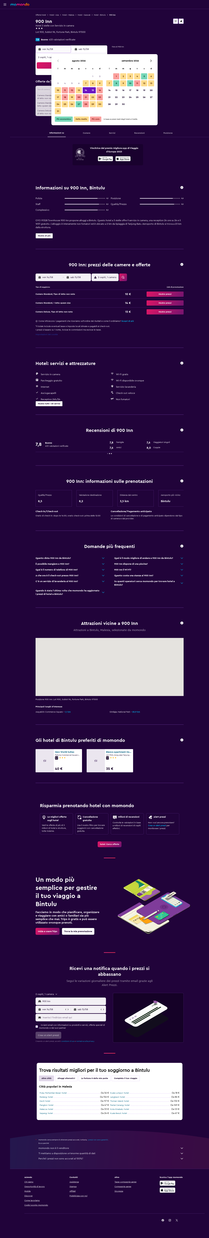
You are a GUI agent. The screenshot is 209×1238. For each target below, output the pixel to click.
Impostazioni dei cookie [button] (47, 334)
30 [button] (99, 104)
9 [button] (99, 83)
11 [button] (65, 90)
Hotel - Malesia (68, 15)
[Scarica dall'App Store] (123, 159)
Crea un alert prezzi (157, 826)
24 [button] (58, 104)
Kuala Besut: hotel (118, 1113)
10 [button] (58, 90)
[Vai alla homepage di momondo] (19, 4)
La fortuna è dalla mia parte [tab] (94, 1078)
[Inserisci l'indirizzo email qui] (73, 1018)
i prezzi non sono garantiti (98, 1140)
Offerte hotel (41, 15)
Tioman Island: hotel (119, 1101)
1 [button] (92, 76)
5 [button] (72, 83)
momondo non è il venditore (111, 1148)
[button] (5, 4)
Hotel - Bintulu (100, 15)
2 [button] (99, 76)
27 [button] (79, 104)
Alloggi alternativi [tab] (66, 1078)
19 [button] (72, 97)
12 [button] (72, 90)
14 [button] (86, 90)
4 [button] (65, 83)
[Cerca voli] (5, 13)
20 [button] (79, 97)
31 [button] (58, 111)
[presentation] (123, 158)
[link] (109, 844)
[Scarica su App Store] (167, 1190)
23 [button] (99, 97)
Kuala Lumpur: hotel (119, 1093)
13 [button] (79, 90)
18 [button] (65, 97)
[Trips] (5, 40)
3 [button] (58, 83)
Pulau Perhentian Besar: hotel (53, 1093)
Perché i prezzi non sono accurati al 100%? (111, 1158)
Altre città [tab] (46, 1078)
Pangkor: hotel (46, 1105)
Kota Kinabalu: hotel (119, 1109)
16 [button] (100, 90)
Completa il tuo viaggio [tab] (125, 1078)
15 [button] (93, 90)
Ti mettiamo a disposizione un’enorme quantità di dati (111, 1153)
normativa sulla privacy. (85, 1041)
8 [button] (92, 83)
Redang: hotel (46, 1097)
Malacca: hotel (46, 1109)
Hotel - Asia (54, 15)
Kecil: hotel (45, 1101)
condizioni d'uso (67, 1041)
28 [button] (85, 104)
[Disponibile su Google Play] (105, 159)
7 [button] (85, 83)
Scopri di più (127, 321)
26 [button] (72, 104)
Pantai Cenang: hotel (119, 1105)
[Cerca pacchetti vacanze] (5, 32)
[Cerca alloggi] (5, 19)
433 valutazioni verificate (62, 39)
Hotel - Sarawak (84, 15)
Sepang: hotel (46, 1113)
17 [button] (58, 97)
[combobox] (73, 1001)
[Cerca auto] (5, 25)
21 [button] (86, 97)
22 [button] (92, 97)
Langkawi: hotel (117, 1097)
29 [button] (92, 104)
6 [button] (79, 83)
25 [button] (65, 104)
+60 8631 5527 (43, 35)
